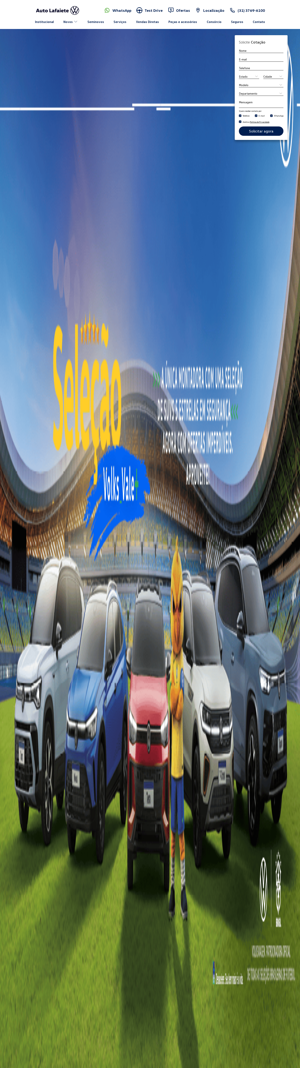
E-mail (262, 115)
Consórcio (214, 22)
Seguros (237, 22)
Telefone (246, 115)
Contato (259, 22)
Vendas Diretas (147, 22)
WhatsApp (278, 115)
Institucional (44, 22)
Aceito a (256, 122)
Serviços (120, 22)
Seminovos (95, 22)
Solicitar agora (261, 131)
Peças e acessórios (182, 22)
